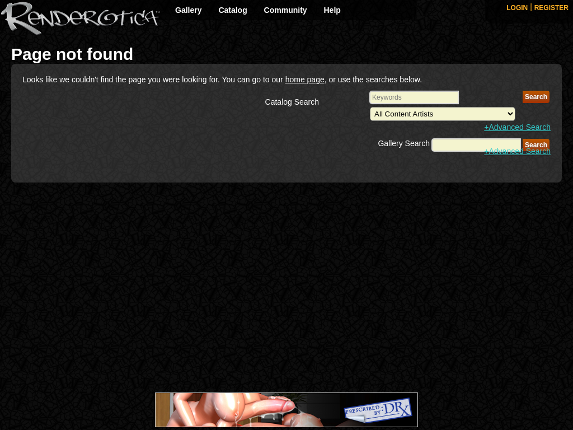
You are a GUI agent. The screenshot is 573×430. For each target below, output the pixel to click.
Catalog (232, 10)
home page (305, 79)
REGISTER (551, 8)
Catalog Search (292, 101)
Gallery (188, 10)
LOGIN (517, 8)
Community (285, 10)
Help (332, 10)
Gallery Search (404, 143)
